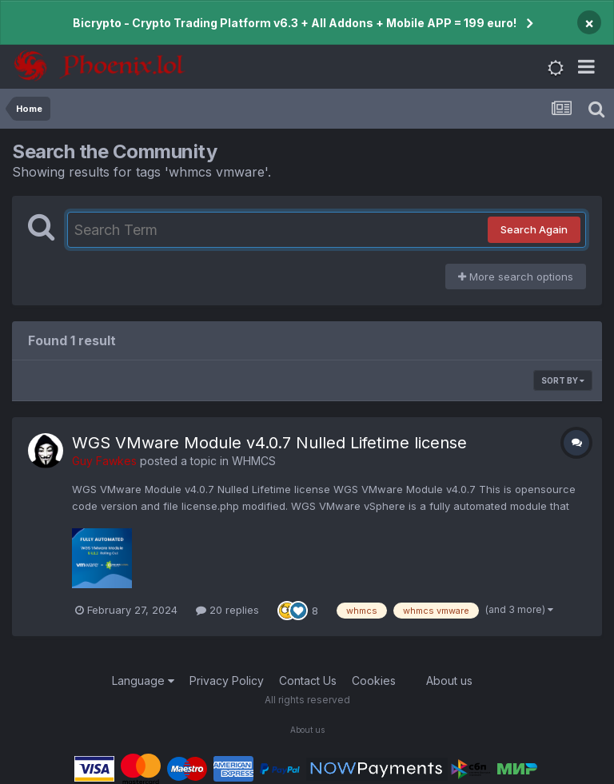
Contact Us (308, 680)
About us (449, 680)
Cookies (374, 680)
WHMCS (254, 461)
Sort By (562, 380)
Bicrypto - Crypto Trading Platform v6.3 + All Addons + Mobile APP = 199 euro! (294, 23)
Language (143, 680)
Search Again (534, 229)
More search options (515, 276)
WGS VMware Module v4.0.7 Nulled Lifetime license (269, 442)
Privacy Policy (226, 680)
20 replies (227, 609)
